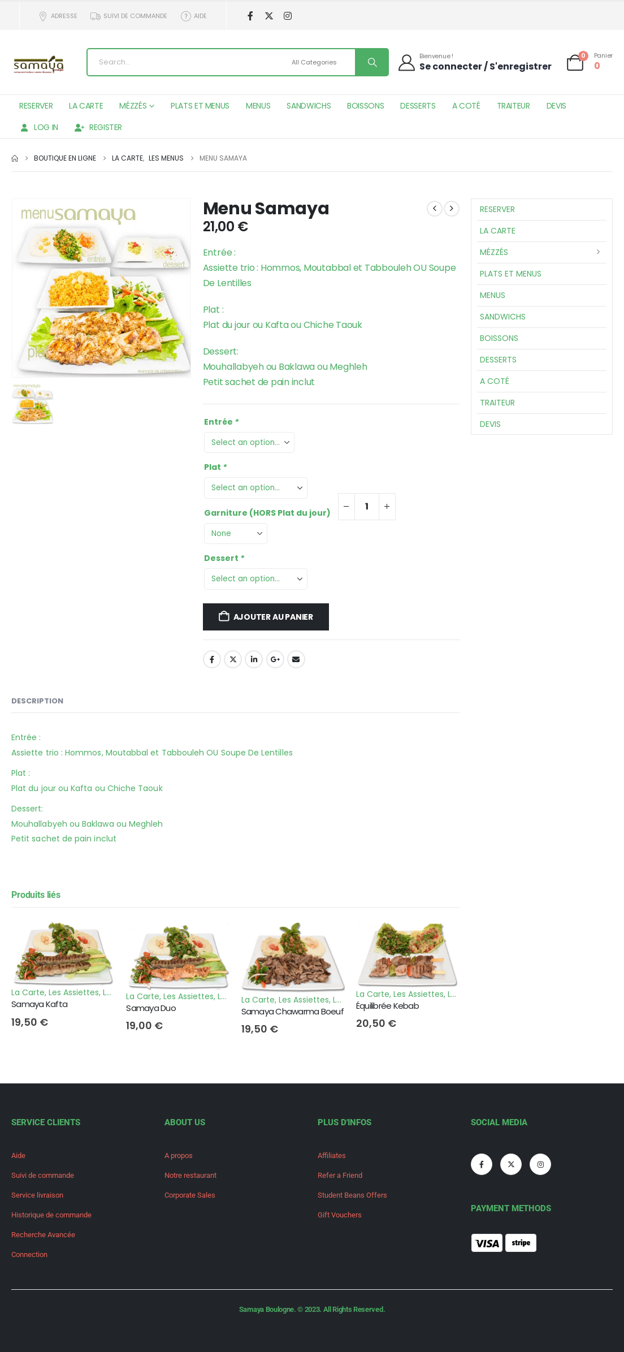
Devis (556, 105)
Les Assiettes (74, 992)
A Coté (466, 105)
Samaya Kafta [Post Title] (39, 1004)
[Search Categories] (322, 62)
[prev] (435, 209)
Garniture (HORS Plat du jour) (267, 513)
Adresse (57, 16)
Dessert (225, 558)
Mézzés (132, 105)
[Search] (371, 62)
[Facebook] (251, 16)
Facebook (212, 659)
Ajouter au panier (273, 617)
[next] (452, 209)
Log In (38, 127)
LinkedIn (254, 659)
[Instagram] (288, 16)
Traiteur (513, 105)
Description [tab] (37, 701)
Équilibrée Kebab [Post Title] (387, 1006)
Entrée (222, 421)
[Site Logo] (39, 65)
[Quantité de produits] (366, 506)
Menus (258, 105)
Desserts (417, 105)
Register (98, 127)
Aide (193, 16)
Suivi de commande (129, 16)
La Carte (86, 105)
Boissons (365, 105)
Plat (216, 467)
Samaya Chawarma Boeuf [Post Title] (292, 1011)
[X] (269, 16)
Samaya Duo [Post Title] (151, 1008)
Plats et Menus (200, 105)
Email (296, 659)
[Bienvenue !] (474, 62)
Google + (275, 659)
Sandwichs (309, 105)
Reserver (36, 105)
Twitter (233, 659)
